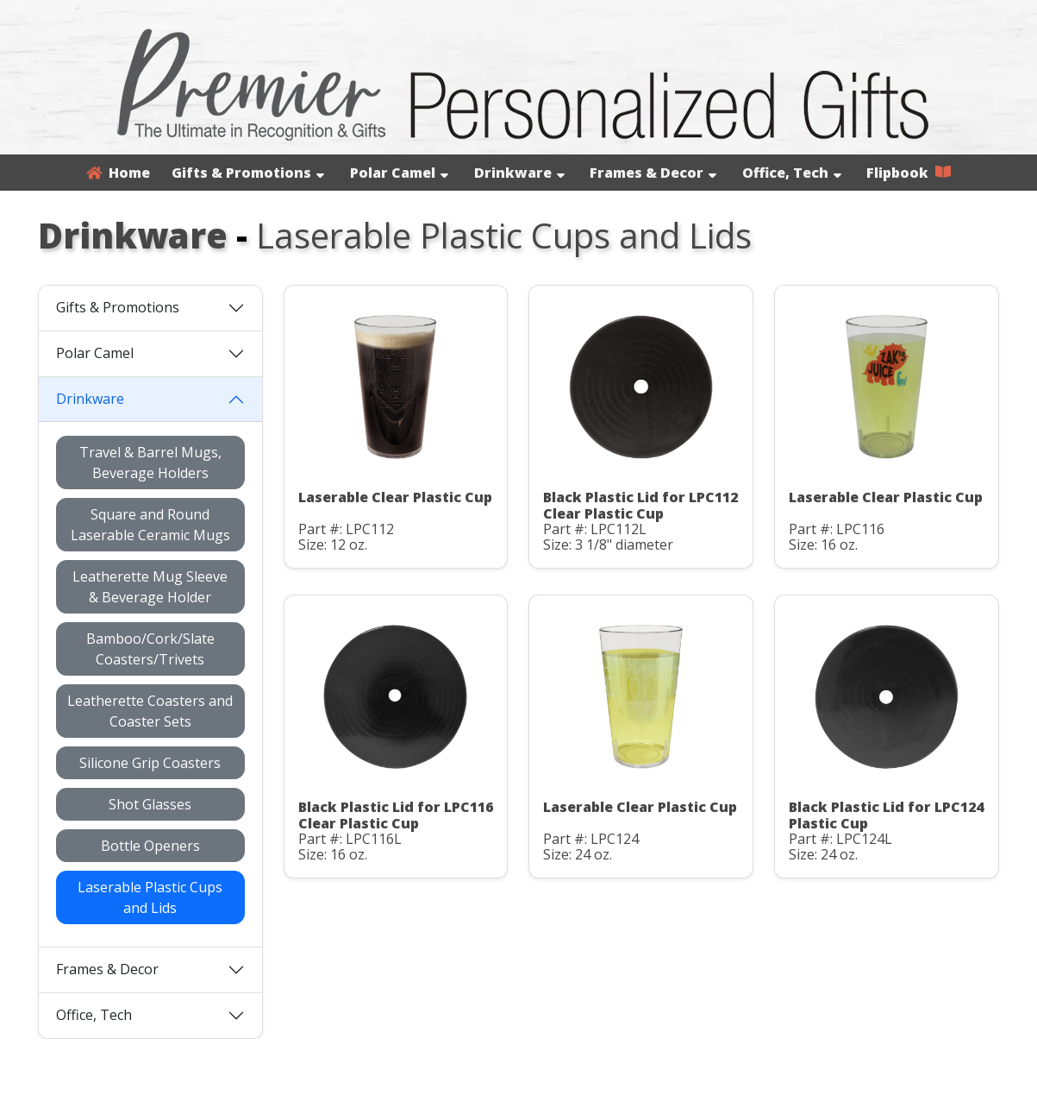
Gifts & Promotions (248, 172)
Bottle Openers (150, 845)
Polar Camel (399, 172)
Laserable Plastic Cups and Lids (150, 897)
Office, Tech (791, 172)
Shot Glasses (150, 804)
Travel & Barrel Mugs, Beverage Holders (150, 462)
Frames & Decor (653, 172)
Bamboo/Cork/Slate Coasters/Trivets (150, 649)
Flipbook (908, 172)
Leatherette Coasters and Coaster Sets (150, 711)
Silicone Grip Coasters (150, 762)
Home (118, 172)
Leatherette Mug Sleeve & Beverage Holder (150, 587)
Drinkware (519, 172)
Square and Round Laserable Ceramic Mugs (150, 525)
